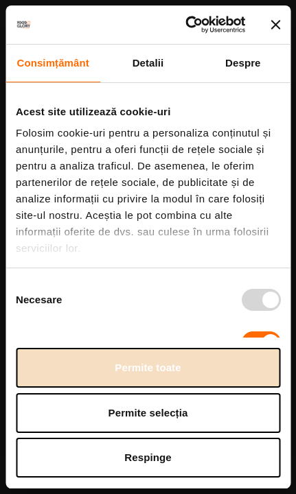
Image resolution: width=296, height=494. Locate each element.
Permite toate (148, 367)
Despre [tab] (242, 63)
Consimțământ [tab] (52, 63)
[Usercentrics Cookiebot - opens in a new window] (186, 25)
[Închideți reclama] (275, 25)
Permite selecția (148, 413)
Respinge (147, 457)
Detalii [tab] (148, 63)
